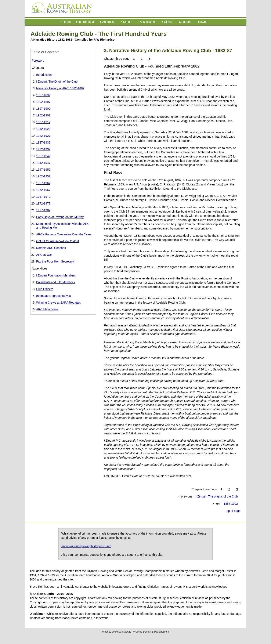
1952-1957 (43, 176)
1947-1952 (43, 169)
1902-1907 (43, 115)
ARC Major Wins (47, 309)
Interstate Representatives (53, 295)
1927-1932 (43, 142)
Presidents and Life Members (55, 282)
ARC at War (44, 254)
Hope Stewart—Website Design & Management (142, 631)
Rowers (203, 21)
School (127, 21)
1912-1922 (43, 129)
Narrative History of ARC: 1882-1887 (60, 88)
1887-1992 (231, 503)
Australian (108, 21)
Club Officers (44, 289)
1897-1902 (43, 108)
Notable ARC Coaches (51, 248)
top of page (233, 511)
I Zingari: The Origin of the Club (56, 81)
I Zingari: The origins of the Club (217, 496)
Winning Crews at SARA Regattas (58, 302)
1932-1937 (43, 149)
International (86, 21)
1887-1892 (43, 95)
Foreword (38, 60)
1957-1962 (43, 183)
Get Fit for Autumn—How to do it (57, 241)
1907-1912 (43, 122)
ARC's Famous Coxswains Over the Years (64, 234)
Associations (148, 21)
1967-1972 (43, 196)
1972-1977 (43, 203)
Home (67, 21)
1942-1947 (43, 162)
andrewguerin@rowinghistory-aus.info (86, 546)
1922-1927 (43, 135)
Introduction (44, 74)
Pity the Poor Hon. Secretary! (55, 261)
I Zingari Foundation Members (56, 275)
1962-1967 (43, 190)
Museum (185, 21)
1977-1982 (43, 210)
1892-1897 (43, 102)
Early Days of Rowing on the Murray (60, 217)
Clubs (168, 21)
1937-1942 (43, 156)
